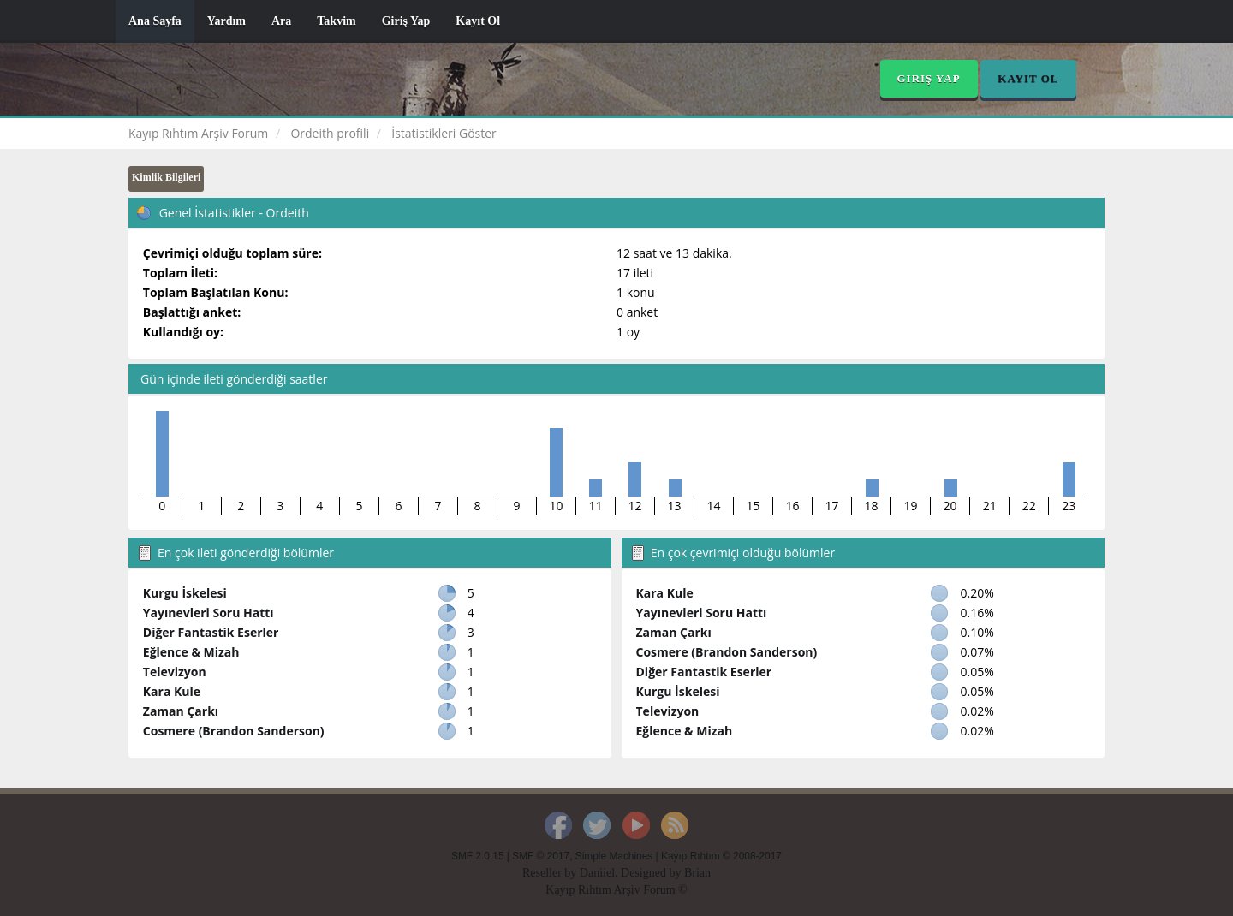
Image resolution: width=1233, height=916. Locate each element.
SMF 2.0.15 (477, 856)
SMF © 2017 (540, 856)
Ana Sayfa (155, 21)
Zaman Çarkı (180, 711)
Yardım (226, 21)
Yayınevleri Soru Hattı (208, 612)
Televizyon (174, 671)
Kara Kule (171, 691)
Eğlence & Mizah (191, 652)
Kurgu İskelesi (185, 593)
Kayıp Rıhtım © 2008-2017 (721, 856)
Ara (281, 21)
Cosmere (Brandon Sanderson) (234, 731)
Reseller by (551, 872)
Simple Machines (614, 856)
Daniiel (597, 872)
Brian (697, 872)
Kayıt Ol (478, 21)
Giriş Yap (406, 21)
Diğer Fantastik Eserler (211, 632)
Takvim (336, 21)
